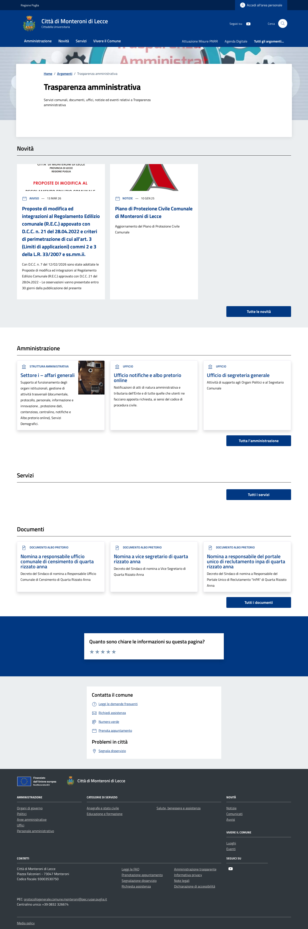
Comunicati (234, 813)
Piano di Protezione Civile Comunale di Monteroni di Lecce (153, 212)
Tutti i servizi (259, 494)
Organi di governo (30, 808)
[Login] (261, 5)
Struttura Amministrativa (45, 366)
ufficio (123, 366)
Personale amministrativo (35, 830)
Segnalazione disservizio (139, 880)
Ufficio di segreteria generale (238, 375)
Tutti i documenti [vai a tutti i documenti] (259, 602)
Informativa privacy (188, 874)
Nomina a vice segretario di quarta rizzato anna (151, 558)
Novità (63, 41)
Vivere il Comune (107, 41)
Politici (22, 813)
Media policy (26, 923)
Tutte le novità (259, 311)
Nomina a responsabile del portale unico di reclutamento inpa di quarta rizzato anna (246, 561)
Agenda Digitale (236, 41)
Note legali (182, 880)
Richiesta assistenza (136, 886)
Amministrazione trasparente (195, 869)
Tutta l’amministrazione (259, 441)
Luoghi (231, 843)
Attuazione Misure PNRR (200, 41)
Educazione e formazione (104, 813)
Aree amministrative (32, 819)
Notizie (124, 198)
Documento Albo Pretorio (44, 547)
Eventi (231, 848)
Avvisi (230, 819)
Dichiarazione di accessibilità (194, 886)
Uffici (20, 825)
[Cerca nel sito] (282, 23)
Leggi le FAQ (130, 869)
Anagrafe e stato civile (103, 808)
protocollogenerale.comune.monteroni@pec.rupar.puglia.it (65, 899)
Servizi (81, 41)
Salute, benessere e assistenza (179, 808)
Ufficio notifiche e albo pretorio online (147, 377)
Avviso (31, 198)
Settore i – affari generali (48, 375)
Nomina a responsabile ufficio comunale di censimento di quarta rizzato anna (57, 561)
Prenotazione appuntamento (142, 874)
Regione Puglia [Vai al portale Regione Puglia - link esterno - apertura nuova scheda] (30, 5)
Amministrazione (38, 41)
